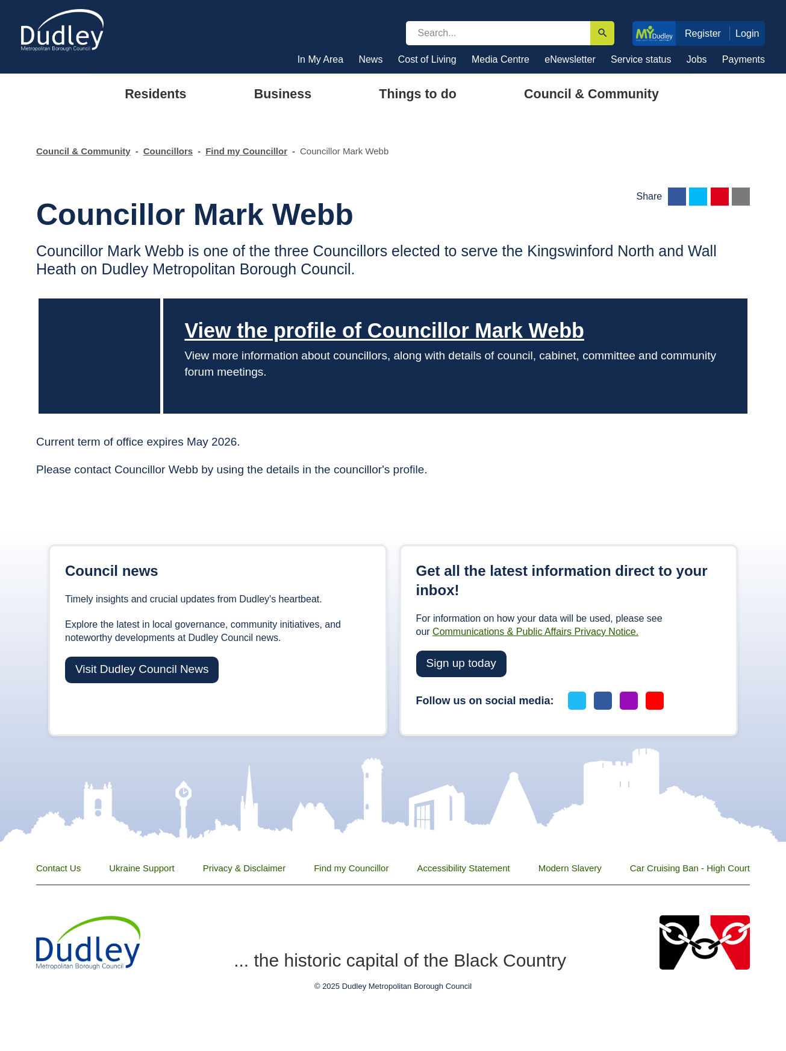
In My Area (320, 59)
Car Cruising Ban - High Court (690, 868)
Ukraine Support (141, 868)
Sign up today (461, 663)
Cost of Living (427, 59)
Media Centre (500, 59)
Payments (743, 59)
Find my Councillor (246, 151)
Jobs (697, 59)
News (370, 59)
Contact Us (58, 868)
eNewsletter (569, 59)
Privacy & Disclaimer (244, 868)
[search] (498, 33)
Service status (641, 59)
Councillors (168, 151)
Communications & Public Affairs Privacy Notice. (535, 631)
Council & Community (83, 151)
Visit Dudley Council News (141, 669)
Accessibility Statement (463, 868)
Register (703, 33)
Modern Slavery (570, 868)
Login (747, 33)
